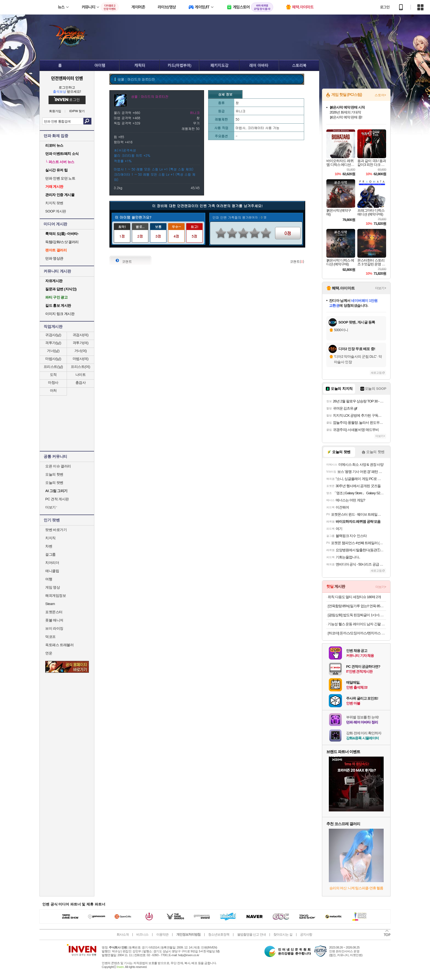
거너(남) (53, 351)
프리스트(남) (53, 367)
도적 (53, 375)
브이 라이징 (54, 628)
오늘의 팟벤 (54, 482)
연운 (48, 653)
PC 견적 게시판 (57, 499)
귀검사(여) (81, 335)
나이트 (80, 375)
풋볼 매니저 (54, 620)
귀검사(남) (53, 335)
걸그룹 (50, 554)
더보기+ (380, 288)
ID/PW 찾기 (77, 111)
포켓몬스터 (54, 612)
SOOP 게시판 (55, 211)
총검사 (80, 382)
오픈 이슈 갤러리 (58, 466)
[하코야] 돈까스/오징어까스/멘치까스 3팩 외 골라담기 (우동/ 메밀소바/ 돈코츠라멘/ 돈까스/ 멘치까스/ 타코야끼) (357, 633)
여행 (48, 579)
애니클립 (52, 571)
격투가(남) (53, 343)
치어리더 (52, 562)
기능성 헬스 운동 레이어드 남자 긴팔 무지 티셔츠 (357, 624)
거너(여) (80, 351)
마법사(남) (53, 359)
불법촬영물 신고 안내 (251, 934)
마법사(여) (81, 359)
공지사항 (306, 934)
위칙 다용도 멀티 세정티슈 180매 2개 (354, 597)
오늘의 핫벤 (54, 474)
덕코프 (50, 636)
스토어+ (380, 95)
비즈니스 (142, 934)
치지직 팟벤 (54, 203)
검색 (87, 121)
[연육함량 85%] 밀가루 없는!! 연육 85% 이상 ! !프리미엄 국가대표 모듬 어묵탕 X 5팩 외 (357, 606)
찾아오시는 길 (282, 934)
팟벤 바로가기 (56, 530)
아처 (53, 390)
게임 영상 (52, 587)
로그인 (384, 7)
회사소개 (123, 934)
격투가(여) (81, 343)
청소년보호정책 (218, 934)
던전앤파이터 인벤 (67, 78)
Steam (50, 604)
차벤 (48, 546)
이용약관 (162, 934)
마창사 (53, 382)
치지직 (50, 538)
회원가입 (55, 111)
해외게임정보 (55, 595)
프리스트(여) (80, 367)
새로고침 (376, 372)
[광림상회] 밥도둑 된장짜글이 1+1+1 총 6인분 (357, 615)
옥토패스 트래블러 (59, 645)
